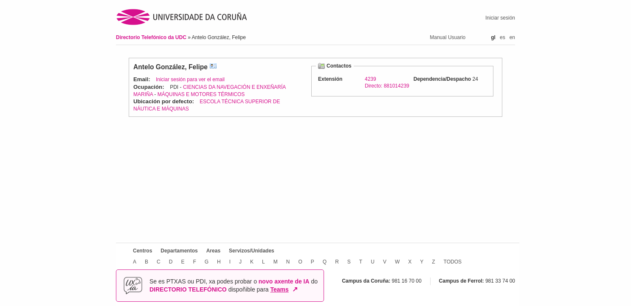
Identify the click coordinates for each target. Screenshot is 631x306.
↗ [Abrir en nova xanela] (295, 289)
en (512, 37)
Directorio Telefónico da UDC (152, 37)
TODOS (453, 262)
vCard (213, 66)
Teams (279, 289)
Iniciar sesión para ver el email (190, 79)
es (502, 37)
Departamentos (179, 251)
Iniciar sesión (500, 18)
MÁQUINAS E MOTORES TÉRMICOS (201, 94)
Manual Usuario (447, 37)
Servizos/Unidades (251, 251)
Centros (142, 251)
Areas (213, 251)
